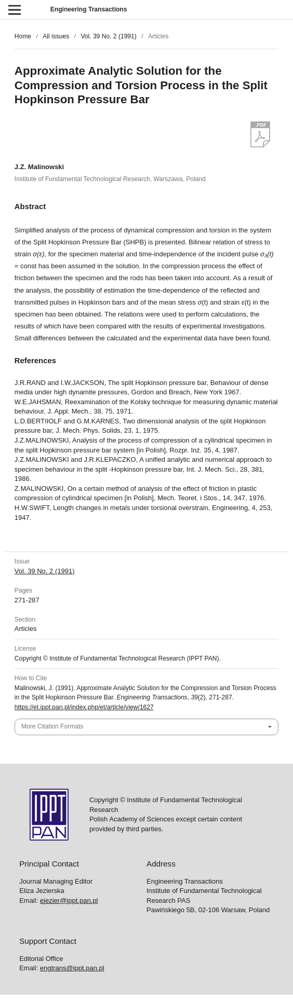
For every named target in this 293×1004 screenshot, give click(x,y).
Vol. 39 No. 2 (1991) (108, 36)
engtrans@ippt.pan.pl (72, 968)
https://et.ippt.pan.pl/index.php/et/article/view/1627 (84, 707)
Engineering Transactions (88, 9)
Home (23, 36)
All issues (56, 36)
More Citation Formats (52, 726)
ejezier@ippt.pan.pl (69, 900)
